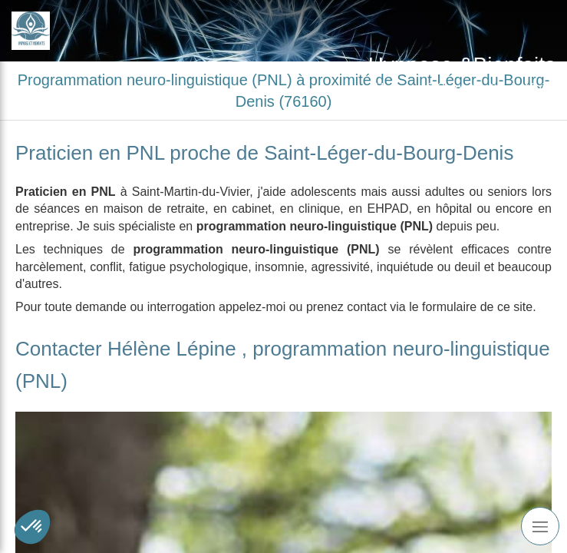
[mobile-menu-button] (540, 526)
